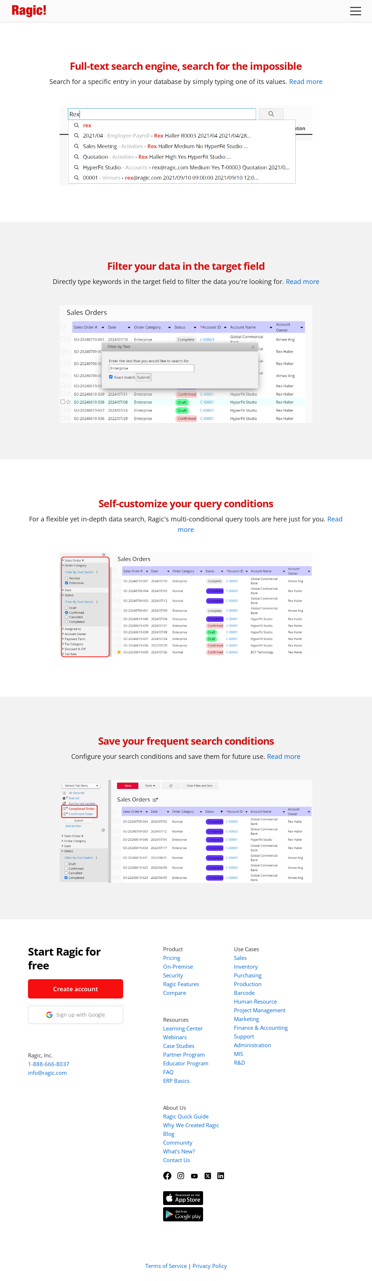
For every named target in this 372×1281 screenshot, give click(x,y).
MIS (238, 1053)
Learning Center (183, 1028)
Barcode (244, 992)
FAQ (168, 1072)
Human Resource (255, 1001)
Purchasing (248, 975)
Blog (168, 1133)
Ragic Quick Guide (186, 1116)
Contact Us (176, 1160)
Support (244, 1036)
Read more (306, 81)
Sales (240, 957)
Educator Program (186, 1063)
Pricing (171, 957)
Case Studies (178, 1045)
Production (248, 984)
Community (178, 1142)
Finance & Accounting (261, 1027)
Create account (75, 989)
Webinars (175, 1037)
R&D (239, 1062)
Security (173, 975)
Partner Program (184, 1054)
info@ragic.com (47, 1072)
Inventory (246, 966)
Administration (252, 1045)
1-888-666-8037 (48, 1064)
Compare (174, 992)
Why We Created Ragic (191, 1125)
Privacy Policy (210, 1265)
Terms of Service (166, 1265)
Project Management (260, 1010)
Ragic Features (181, 984)
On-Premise (178, 966)
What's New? (179, 1151)
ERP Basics (176, 1080)
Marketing (246, 1018)
